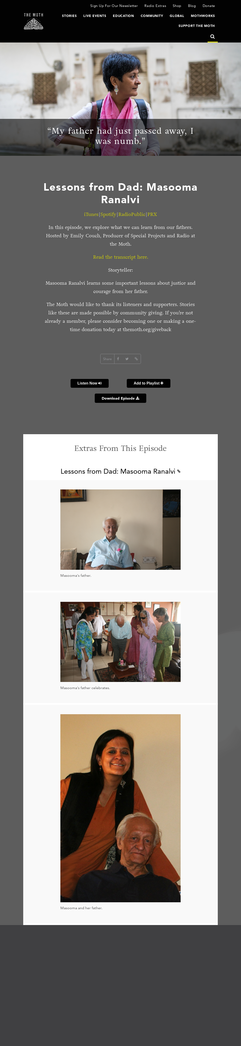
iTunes (91, 214)
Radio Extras (155, 5)
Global (177, 16)
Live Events (94, 16)
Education (123, 16)
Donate (209, 5)
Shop (177, 5)
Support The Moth (197, 26)
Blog (192, 5)
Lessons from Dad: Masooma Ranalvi (120, 471)
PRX (152, 214)
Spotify (108, 214)
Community (152, 16)
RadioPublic (131, 214)
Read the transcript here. (120, 257)
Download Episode (120, 398)
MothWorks (203, 16)
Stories (69, 16)
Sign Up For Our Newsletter (114, 5)
